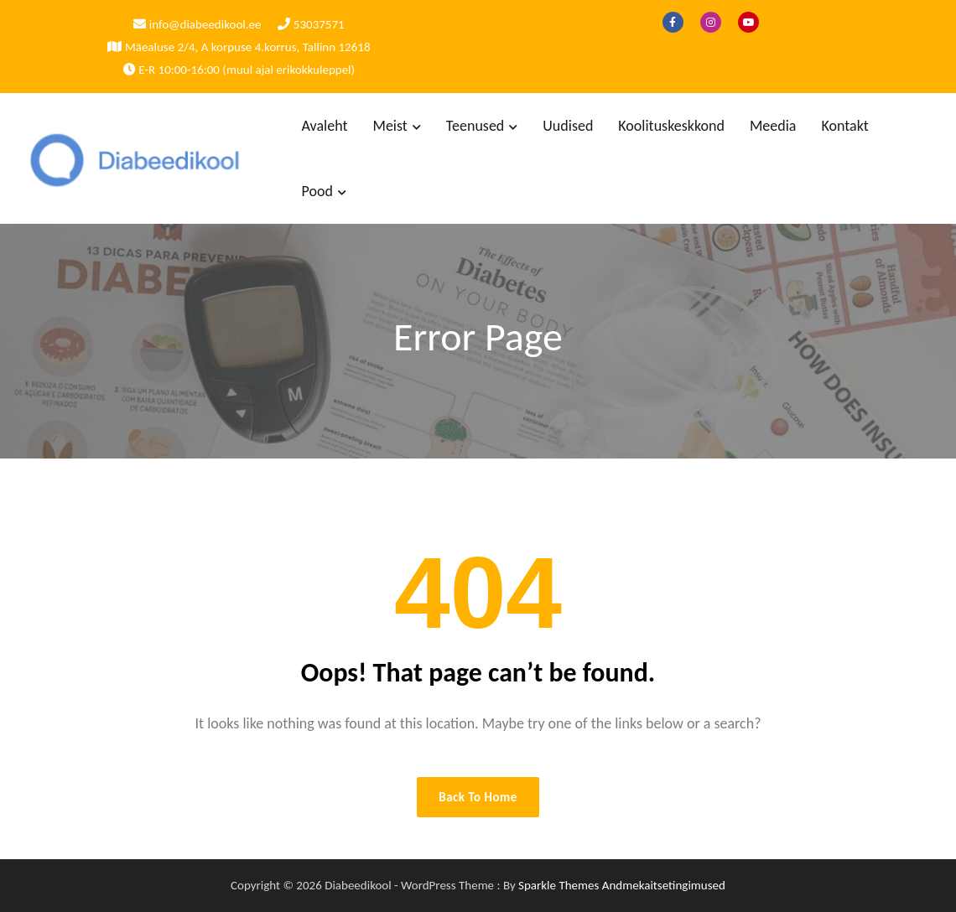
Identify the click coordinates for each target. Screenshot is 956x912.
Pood (317, 191)
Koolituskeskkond (671, 126)
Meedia (773, 126)
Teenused (475, 126)
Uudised (568, 126)
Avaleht (325, 126)
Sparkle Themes (558, 885)
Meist (390, 126)
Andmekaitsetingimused (663, 885)
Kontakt (844, 126)
